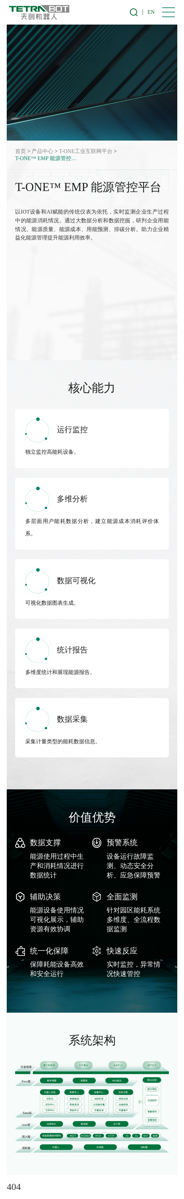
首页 (20, 151)
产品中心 (42, 151)
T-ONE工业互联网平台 (85, 151)
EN (151, 12)
